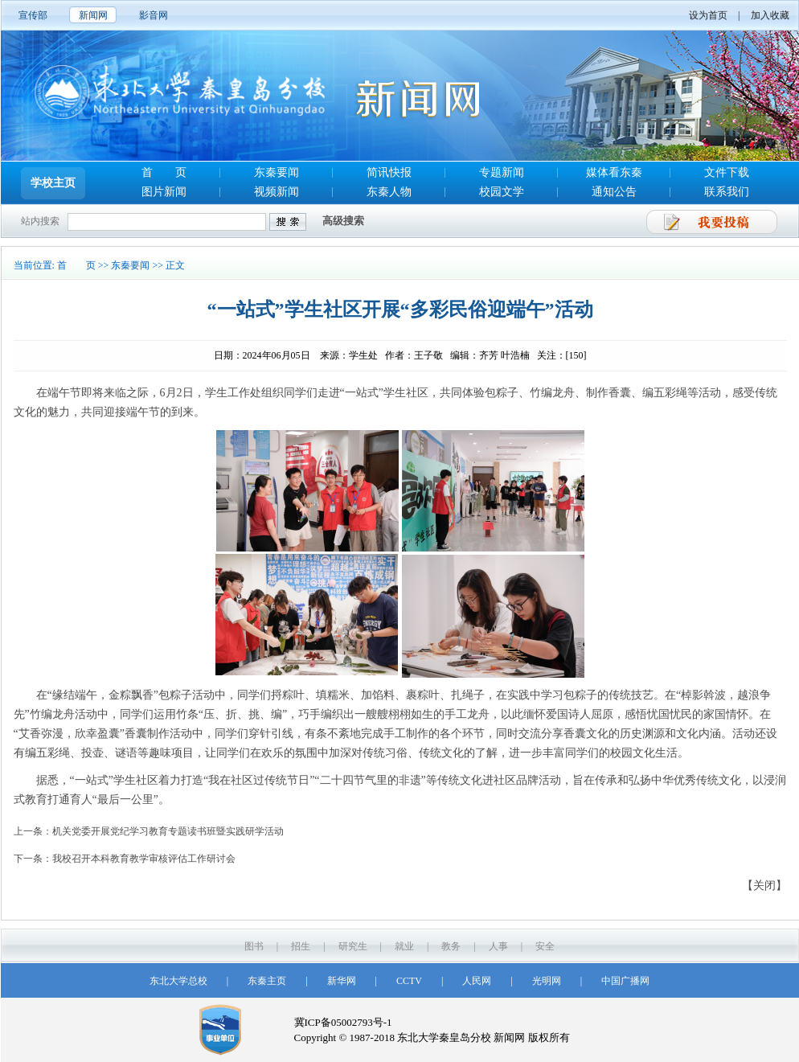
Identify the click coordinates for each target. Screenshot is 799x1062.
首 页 (163, 172)
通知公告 (614, 192)
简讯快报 (389, 172)
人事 (498, 946)
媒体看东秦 (614, 172)
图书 (254, 946)
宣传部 (32, 15)
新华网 (341, 980)
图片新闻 (163, 192)
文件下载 (726, 172)
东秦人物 (389, 192)
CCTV (409, 980)
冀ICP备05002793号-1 (343, 1022)
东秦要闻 (276, 172)
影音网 (153, 15)
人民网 (476, 980)
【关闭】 (764, 886)
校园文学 (501, 192)
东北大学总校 (178, 980)
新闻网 (93, 15)
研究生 (352, 946)
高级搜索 (343, 221)
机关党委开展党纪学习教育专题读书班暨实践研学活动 (168, 831)
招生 (300, 946)
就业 (404, 946)
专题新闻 (501, 172)
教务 (451, 946)
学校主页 (53, 183)
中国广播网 (625, 980)
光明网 (546, 980)
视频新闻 (276, 192)
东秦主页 (267, 980)
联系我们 (726, 192)
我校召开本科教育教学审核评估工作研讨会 (144, 858)
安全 (545, 946)
